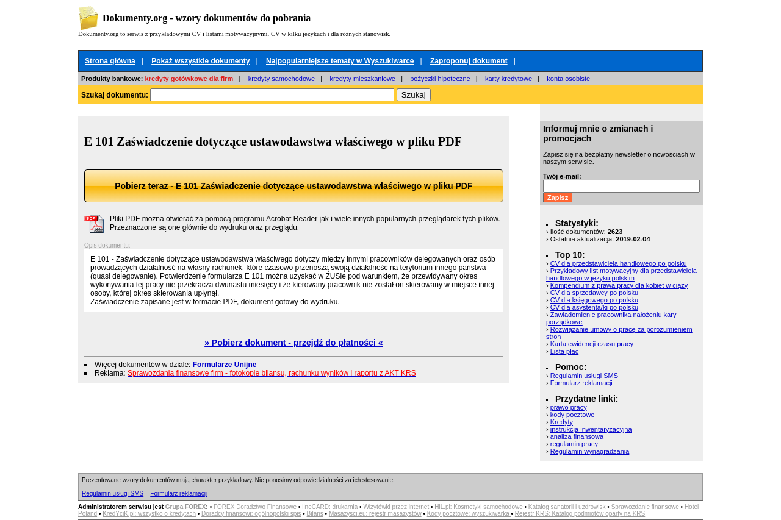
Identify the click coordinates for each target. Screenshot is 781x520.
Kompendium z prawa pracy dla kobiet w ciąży (619, 285)
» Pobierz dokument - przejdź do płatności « (293, 342)
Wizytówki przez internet (396, 507)
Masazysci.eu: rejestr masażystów (375, 513)
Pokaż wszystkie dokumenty (200, 61)
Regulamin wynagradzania (590, 451)
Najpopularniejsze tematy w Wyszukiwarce (340, 61)
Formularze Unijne (225, 364)
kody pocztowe (572, 414)
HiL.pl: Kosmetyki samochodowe (478, 507)
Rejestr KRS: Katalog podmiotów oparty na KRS (580, 513)
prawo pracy (568, 407)
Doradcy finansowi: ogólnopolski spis (251, 513)
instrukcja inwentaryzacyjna (591, 429)
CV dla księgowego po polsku (594, 300)
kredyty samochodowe (281, 78)
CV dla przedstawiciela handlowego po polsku (618, 263)
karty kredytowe (508, 78)
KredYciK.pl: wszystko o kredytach (149, 513)
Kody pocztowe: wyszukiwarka (469, 513)
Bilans (315, 513)
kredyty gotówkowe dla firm (189, 78)
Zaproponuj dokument (469, 61)
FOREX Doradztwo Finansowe (255, 507)
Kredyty (561, 422)
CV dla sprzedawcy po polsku (594, 292)
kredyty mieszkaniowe (362, 78)
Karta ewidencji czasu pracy (591, 343)
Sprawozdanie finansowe (645, 507)
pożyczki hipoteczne (440, 78)
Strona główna (110, 61)
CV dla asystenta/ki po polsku (594, 307)
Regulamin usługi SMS (584, 375)
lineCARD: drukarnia (330, 507)
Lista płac (564, 351)
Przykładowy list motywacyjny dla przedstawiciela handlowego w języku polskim (621, 274)
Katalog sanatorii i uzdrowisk (567, 507)
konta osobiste (568, 78)
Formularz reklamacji (581, 382)
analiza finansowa (576, 436)
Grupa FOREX (185, 507)
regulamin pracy (574, 443)
